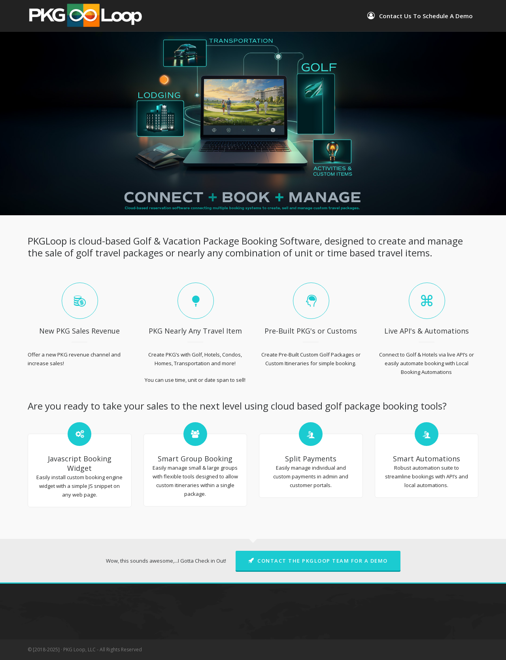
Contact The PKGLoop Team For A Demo (318, 560)
